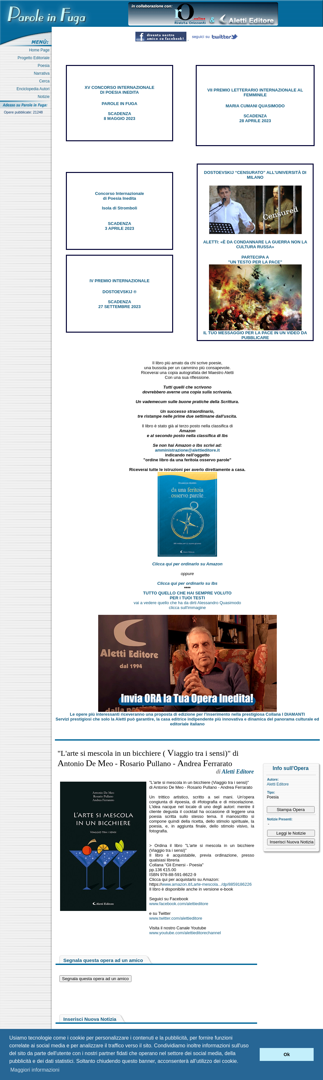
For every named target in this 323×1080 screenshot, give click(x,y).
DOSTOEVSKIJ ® (119, 291)
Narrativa (43, 73)
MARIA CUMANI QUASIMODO (255, 105)
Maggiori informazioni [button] (34, 1070)
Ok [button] (287, 1054)
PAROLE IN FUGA (119, 103)
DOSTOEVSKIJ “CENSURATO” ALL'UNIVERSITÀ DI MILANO (255, 175)
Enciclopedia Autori (34, 89)
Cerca (45, 81)
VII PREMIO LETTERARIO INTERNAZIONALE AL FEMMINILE (255, 92)
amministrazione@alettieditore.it (187, 450)
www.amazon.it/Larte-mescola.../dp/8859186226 (207, 884)
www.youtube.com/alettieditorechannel (185, 932)
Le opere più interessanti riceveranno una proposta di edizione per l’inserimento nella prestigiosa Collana (187, 714)
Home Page (40, 50)
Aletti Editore (278, 784)
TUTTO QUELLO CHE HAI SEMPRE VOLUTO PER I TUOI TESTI (187, 595)
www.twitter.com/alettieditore (175, 918)
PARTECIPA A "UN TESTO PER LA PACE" (255, 259)
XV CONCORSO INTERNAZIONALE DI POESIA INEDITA (119, 90)
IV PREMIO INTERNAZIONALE (119, 280)
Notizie (45, 96)
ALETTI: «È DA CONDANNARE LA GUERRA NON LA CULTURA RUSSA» (255, 244)
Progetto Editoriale (35, 58)
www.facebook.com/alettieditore (178, 903)
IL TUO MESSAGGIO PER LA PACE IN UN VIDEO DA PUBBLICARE (255, 335)
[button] (253, 1054)
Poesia (45, 65)
